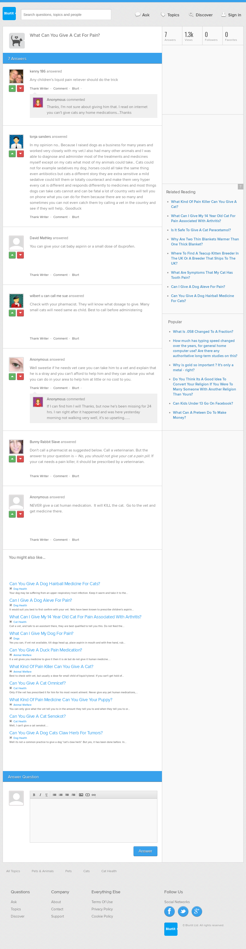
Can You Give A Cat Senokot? (37, 716)
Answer (145, 851)
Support (57, 916)
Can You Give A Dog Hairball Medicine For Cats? (54, 584)
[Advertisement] (85, 258)
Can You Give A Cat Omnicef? (37, 683)
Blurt (75, 88)
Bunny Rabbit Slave (45, 442)
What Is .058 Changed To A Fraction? (203, 331)
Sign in (230, 15)
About (56, 902)
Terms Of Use (102, 902)
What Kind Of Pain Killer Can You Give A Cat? (51, 666)
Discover (200, 15)
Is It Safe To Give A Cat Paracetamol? (201, 230)
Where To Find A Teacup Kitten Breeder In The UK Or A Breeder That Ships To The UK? (205, 258)
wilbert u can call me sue (49, 296)
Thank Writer (39, 88)
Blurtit (9, 14)
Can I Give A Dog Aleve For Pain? (40, 600)
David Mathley (41, 238)
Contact (57, 909)
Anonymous (56, 99)
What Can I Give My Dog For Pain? (41, 633)
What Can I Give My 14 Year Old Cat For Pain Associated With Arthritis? (75, 617)
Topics (169, 15)
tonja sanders (40, 136)
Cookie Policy (102, 916)
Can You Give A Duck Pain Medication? (45, 650)
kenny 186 (38, 71)
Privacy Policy (102, 909)
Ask (142, 15)
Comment (60, 88)
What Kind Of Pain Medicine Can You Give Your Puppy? (60, 700)
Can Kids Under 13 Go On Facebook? (203, 403)
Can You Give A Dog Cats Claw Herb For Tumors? (56, 733)
